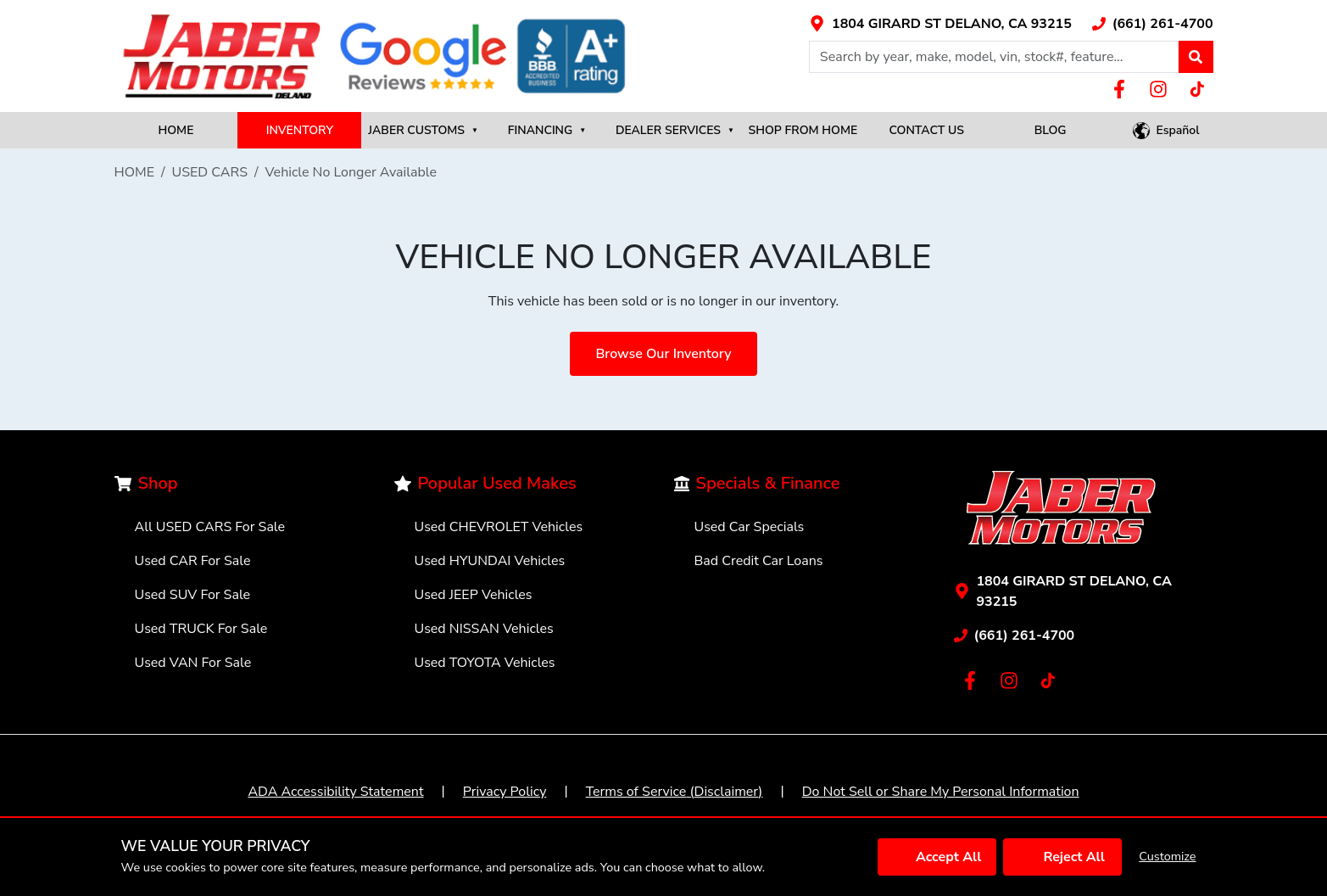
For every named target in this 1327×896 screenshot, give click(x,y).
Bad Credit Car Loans (758, 561)
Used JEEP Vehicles (473, 594)
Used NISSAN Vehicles (484, 628)
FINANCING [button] (547, 130)
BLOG (1050, 130)
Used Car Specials (749, 527)
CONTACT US (926, 130)
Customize (1167, 856)
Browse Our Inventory (663, 353)
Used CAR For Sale (193, 561)
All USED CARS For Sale (210, 527)
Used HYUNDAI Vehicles (490, 561)
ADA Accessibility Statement (335, 791)
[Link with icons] (940, 24)
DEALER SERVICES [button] (675, 130)
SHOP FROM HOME (803, 130)
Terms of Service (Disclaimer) (674, 791)
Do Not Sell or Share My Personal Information (940, 791)
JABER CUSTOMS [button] (423, 130)
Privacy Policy (505, 791)
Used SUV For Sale (193, 594)
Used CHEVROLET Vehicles (499, 527)
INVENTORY (299, 130)
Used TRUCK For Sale (201, 628)
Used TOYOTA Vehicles (485, 662)
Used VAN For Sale (193, 662)
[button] (1195, 57)
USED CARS (210, 172)
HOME (175, 130)
